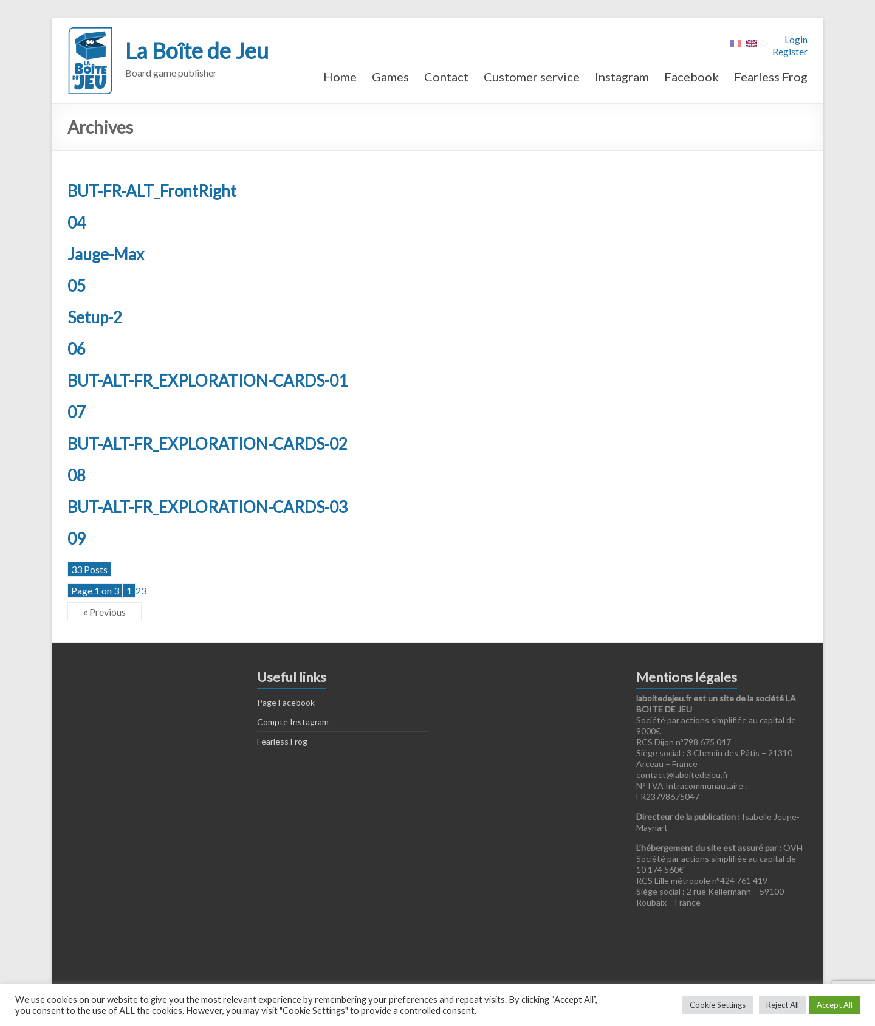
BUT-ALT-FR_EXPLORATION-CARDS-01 (207, 380)
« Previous (104, 612)
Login (796, 39)
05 (76, 285)
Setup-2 (94, 317)
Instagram (622, 76)
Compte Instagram (293, 722)
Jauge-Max (105, 254)
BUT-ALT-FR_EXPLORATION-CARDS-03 (207, 507)
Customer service (532, 76)
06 (76, 349)
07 (76, 412)
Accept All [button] (835, 1005)
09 (76, 538)
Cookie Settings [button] (718, 1005)
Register (790, 51)
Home (340, 76)
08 (76, 475)
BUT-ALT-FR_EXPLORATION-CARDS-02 (207, 443)
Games (390, 76)
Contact (446, 76)
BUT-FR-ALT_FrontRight (151, 191)
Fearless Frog (771, 76)
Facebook (691, 76)
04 (76, 222)
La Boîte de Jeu (197, 50)
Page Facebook (286, 702)
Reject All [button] (782, 1005)
